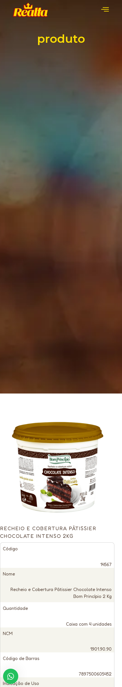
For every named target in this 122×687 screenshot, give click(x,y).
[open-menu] (105, 9)
